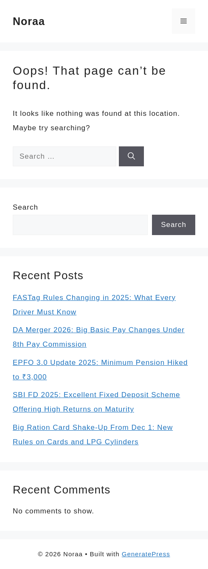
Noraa (29, 21)
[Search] (131, 156)
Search (25, 207)
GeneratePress (146, 554)
